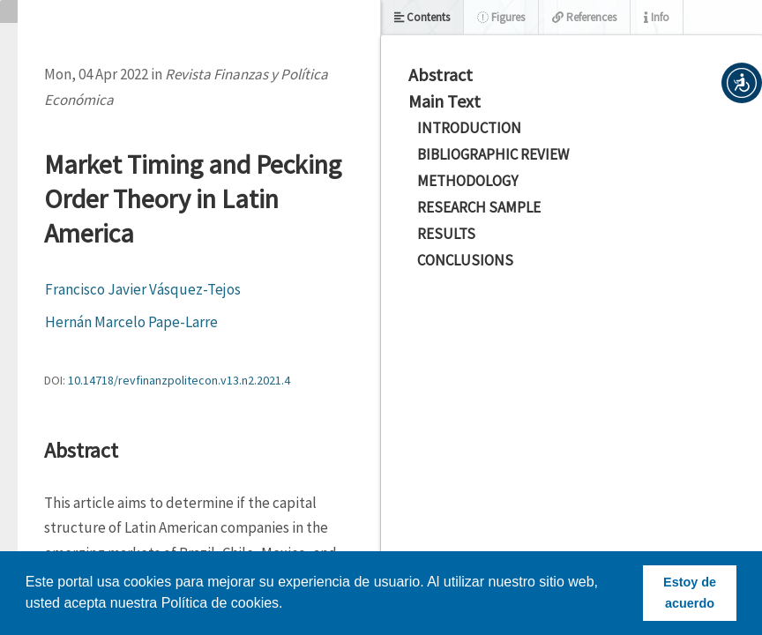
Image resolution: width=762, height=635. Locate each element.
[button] (741, 83)
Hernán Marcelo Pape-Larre (131, 322)
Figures (501, 17)
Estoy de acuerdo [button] (689, 592)
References (584, 17)
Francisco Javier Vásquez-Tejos (143, 289)
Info (656, 17)
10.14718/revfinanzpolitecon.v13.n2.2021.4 (179, 380)
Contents (422, 17)
